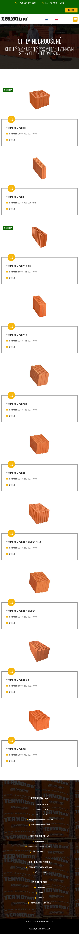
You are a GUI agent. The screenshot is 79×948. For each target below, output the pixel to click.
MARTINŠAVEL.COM (43, 929)
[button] (71, 10)
